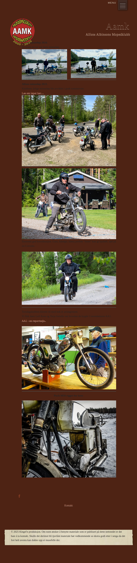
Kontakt (68, 505)
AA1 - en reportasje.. (34, 320)
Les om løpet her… (33, 92)
